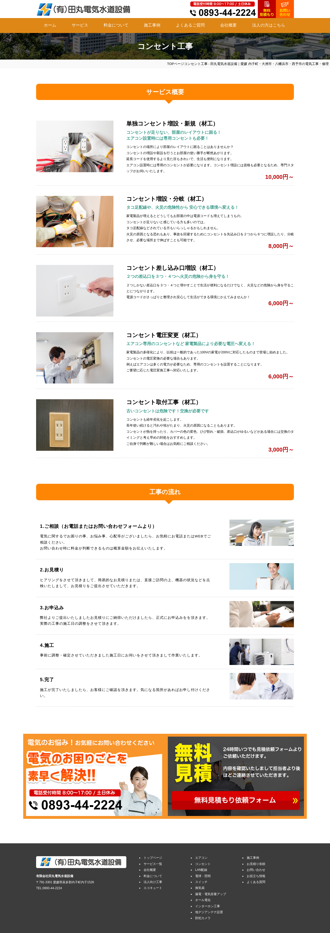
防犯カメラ (203, 918)
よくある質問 (256, 882)
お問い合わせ (256, 870)
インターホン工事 (207, 906)
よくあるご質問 (190, 25)
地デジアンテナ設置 (209, 912)
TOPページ (175, 64)
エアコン (201, 858)
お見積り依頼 (256, 864)
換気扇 (199, 888)
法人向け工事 (153, 882)
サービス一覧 (153, 864)
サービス (80, 25)
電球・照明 (203, 876)
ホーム (50, 25)
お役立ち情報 (256, 876)
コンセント (203, 864)
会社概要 (228, 25)
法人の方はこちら (268, 25)
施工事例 (152, 25)
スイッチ (201, 882)
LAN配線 (201, 870)
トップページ (153, 858)
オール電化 (203, 900)
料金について (116, 25)
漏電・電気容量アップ (210, 894)
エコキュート (153, 888)
